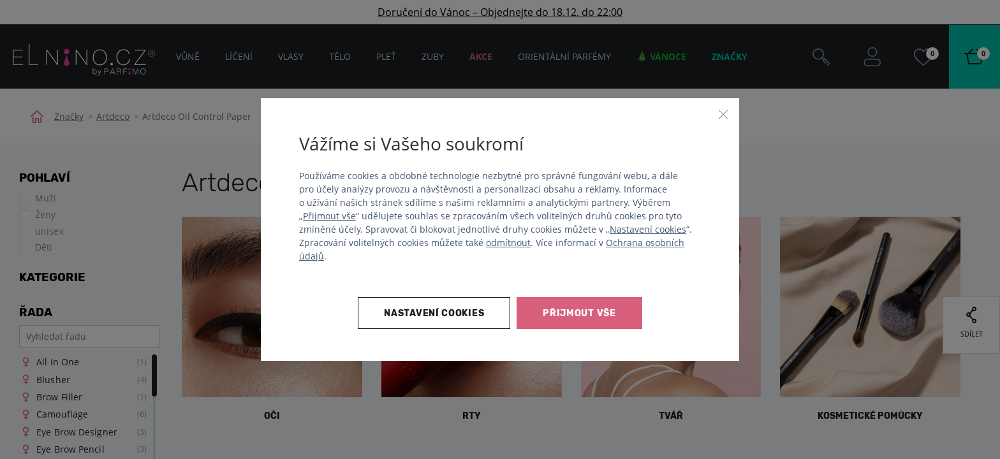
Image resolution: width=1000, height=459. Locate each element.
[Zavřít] (723, 114)
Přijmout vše (329, 216)
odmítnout (508, 243)
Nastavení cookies (648, 229)
